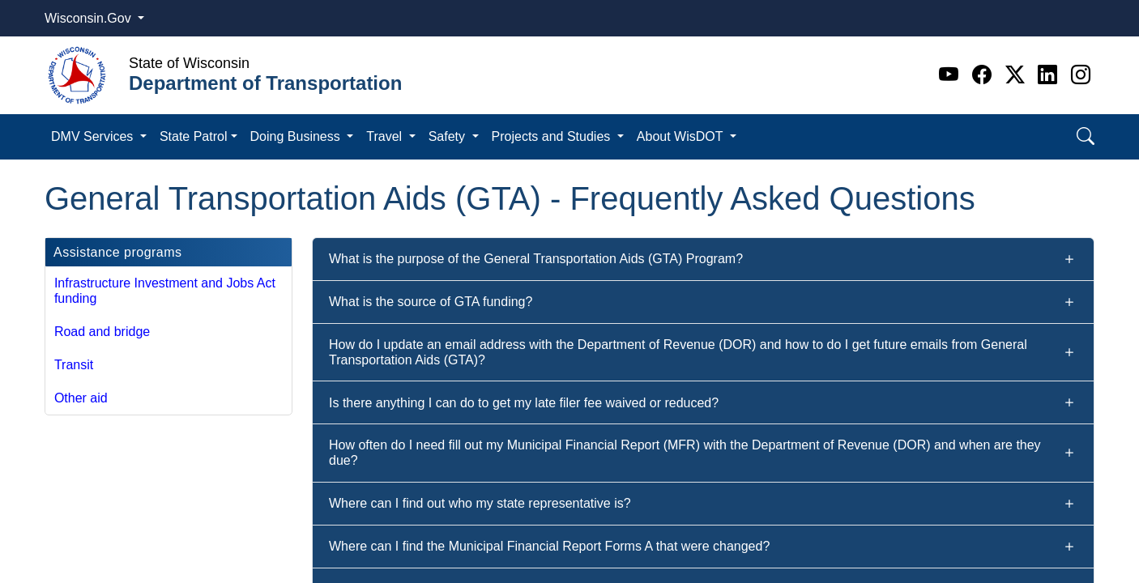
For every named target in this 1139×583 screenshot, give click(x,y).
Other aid (81, 398)
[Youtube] (951, 75)
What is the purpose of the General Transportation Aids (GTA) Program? (536, 259)
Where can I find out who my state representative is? (480, 503)
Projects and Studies (553, 136)
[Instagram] (1080, 75)
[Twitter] (1017, 75)
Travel (385, 136)
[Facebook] (984, 75)
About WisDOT (682, 136)
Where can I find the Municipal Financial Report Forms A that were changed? (549, 546)
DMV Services (94, 136)
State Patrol (194, 136)
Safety (449, 136)
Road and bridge (102, 331)
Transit (73, 365)
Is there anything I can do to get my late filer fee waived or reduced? (524, 403)
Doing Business (297, 136)
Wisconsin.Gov (89, 18)
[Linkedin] (1050, 75)
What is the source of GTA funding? (430, 302)
